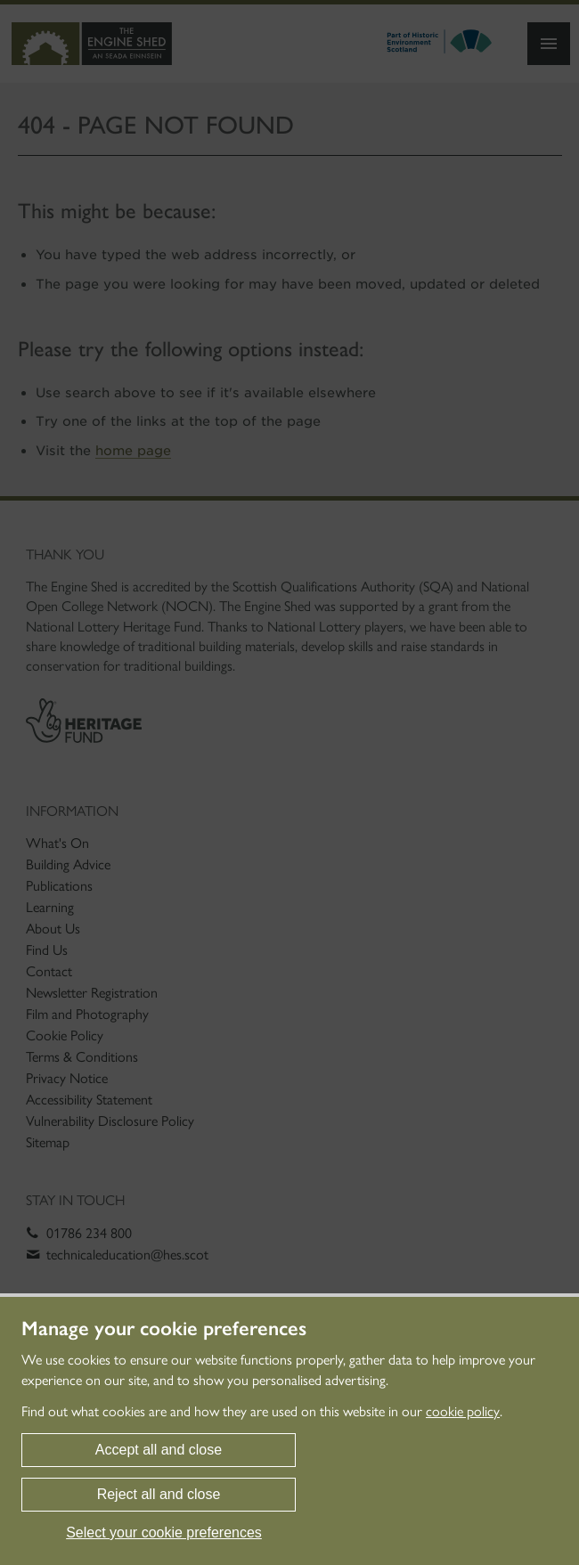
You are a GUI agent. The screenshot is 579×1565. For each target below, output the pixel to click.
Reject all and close (159, 1494)
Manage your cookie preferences (163, 1329)
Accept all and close (158, 1449)
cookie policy (463, 1411)
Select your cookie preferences (164, 1532)
